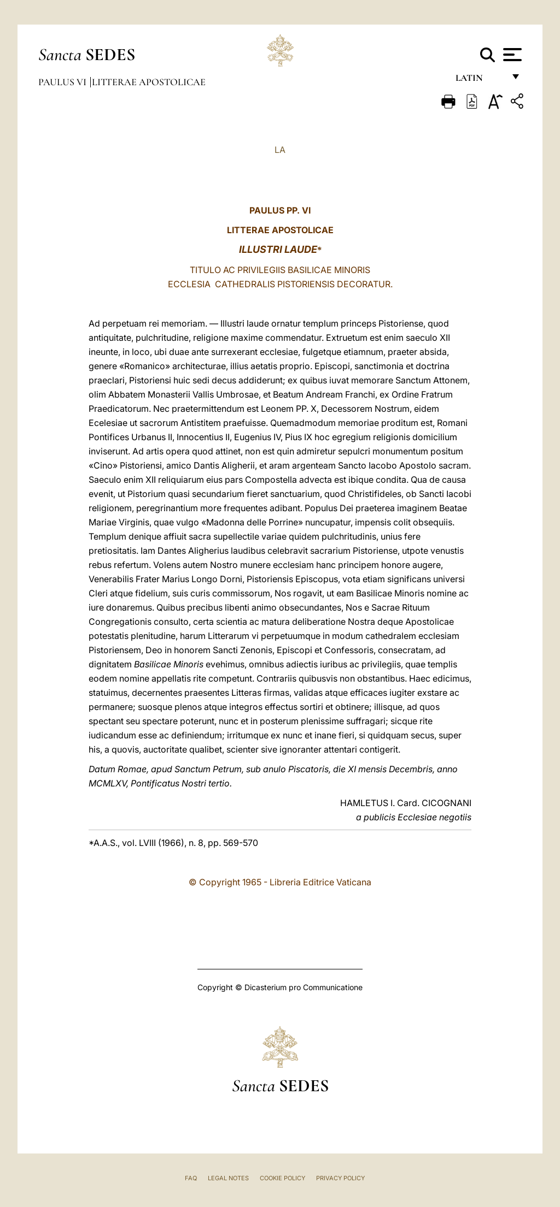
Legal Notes (228, 1178)
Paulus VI (63, 82)
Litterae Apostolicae (149, 82)
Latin (479, 80)
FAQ (191, 1178)
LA (280, 149)
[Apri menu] (511, 54)
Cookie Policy (282, 1178)
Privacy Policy (340, 1178)
